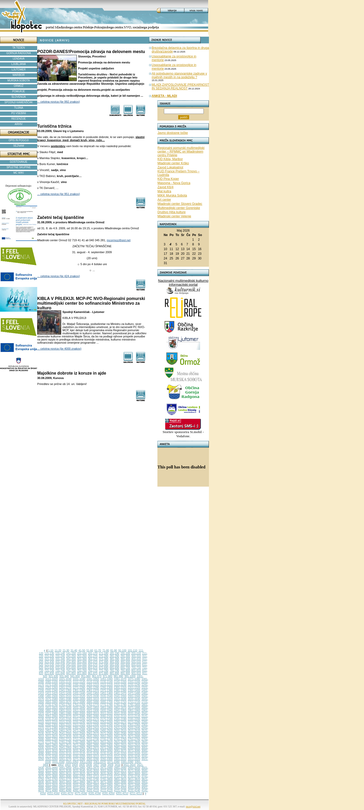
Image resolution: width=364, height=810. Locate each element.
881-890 (114, 673)
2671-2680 (134, 736)
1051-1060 (106, 679)
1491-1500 (51, 696)
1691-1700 (106, 702)
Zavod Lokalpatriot (170, 167)
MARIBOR (18, 75)
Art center (164, 199)
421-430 (49, 662)
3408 (103, 764)
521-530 (49, 664)
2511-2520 (134, 730)
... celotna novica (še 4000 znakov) (59, 348)
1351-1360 (79, 690)
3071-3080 (134, 750)
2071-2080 (79, 716)
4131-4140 (134, 790)
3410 (117, 764)
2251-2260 (106, 722)
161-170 (93, 653)
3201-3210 (92, 756)
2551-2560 (79, 733)
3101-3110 (65, 753)
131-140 (60, 653)
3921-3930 (65, 784)
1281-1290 (92, 687)
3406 (89, 764)
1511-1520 (79, 696)
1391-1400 (134, 690)
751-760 (82, 670)
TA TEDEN (18, 47)
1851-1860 (106, 707)
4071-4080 (51, 790)
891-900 (125, 673)
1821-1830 (65, 707)
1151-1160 (134, 682)
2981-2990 (120, 747)
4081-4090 (65, 790)
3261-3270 (65, 759)
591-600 (125, 664)
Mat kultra (164, 191)
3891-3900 (134, 782)
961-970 (96, 676)
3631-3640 (106, 773)
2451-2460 (51, 730)
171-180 (103, 653)
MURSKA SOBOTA (19, 80)
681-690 (114, 667)
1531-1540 (106, 696)
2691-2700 (51, 739)
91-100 (122, 650)
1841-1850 (92, 707)
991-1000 (129, 676)
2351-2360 (134, 724)
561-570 (93, 664)
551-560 (82, 664)
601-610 (136, 664)
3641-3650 (120, 773)
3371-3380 (113, 762)
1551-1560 (134, 696)
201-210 (136, 653)
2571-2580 (106, 733)
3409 (110, 764)
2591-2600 (134, 733)
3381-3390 (127, 762)
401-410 (136, 659)
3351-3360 (86, 762)
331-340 (60, 659)
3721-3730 (120, 776)
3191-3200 (79, 756)
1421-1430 (65, 693)
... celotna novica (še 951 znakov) (58, 193)
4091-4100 (79, 790)
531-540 (60, 664)
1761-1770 (92, 704)
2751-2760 (134, 739)
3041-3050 (92, 750)
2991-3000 (134, 747)
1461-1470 (120, 693)
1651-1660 (51, 702)
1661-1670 (65, 702)
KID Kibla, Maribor (170, 159)
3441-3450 (65, 767)
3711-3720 (106, 776)
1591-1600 (79, 699)
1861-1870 (120, 707)
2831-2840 (134, 742)
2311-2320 (79, 724)
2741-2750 (120, 739)
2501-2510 (120, 730)
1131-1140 (106, 682)
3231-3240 (134, 756)
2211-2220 (51, 722)
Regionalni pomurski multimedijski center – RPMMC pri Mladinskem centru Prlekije (181, 151)
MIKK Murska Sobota (172, 195)
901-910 (136, 673)
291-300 (125, 656)
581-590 (114, 664)
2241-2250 (92, 722)
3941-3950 (92, 784)
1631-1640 (134, 699)
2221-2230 (65, 722)
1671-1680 (79, 702)
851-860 (82, 673)
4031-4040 (106, 787)
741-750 (71, 670)
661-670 (93, 667)
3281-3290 (92, 759)
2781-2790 (65, 742)
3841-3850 (65, 782)
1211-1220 (106, 684)
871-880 (103, 673)
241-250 (71, 656)
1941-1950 (120, 710)
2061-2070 (65, 716)
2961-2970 (92, 747)
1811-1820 (51, 707)
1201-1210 (92, 684)
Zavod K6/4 (165, 187)
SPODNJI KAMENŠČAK (18, 102)
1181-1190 (65, 684)
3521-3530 (65, 770)
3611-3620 (79, 773)
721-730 (49, 670)
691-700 (125, 667)
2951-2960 (79, 747)
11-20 (58, 650)
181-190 (114, 653)
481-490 (114, 662)
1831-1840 (79, 707)
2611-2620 (51, 736)
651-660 (82, 667)
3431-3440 (51, 767)
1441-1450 (92, 693)
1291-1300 (106, 687)
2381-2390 (65, 727)
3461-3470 (92, 767)
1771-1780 (106, 704)
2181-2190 (120, 719)
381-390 (114, 659)
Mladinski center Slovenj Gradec (179, 204)
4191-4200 (108, 793)
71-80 (105, 650)
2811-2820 (106, 742)
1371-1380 (106, 690)
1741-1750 (65, 704)
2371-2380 (51, 727)
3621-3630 (92, 773)
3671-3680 (51, 776)
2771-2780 (51, 742)
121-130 (49, 653)
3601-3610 (65, 773)
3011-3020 (51, 750)
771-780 (103, 670)
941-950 (75, 676)
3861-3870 (92, 782)
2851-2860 (51, 744)
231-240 (60, 656)
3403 (68, 764)
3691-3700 (79, 776)
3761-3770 (65, 779)
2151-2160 (79, 719)
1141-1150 (120, 682)
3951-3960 (106, 784)
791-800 (125, 670)
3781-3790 (92, 779)
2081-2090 (92, 716)
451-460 (82, 662)
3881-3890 (120, 782)
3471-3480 (106, 767)
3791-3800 (106, 779)
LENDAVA (18, 58)
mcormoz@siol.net (118, 240)
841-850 (71, 673)
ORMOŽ (18, 85)
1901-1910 (65, 710)
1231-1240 (134, 684)
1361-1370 (92, 690)
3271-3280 (79, 759)
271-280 (103, 656)
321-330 (49, 659)
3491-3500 (134, 767)
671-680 (103, 667)
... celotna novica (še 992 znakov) (58, 101)
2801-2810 (92, 742)
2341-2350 (120, 724)
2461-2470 (65, 730)
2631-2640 (79, 736)
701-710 (136, 667)
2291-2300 (51, 724)
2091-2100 (106, 716)
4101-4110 (92, 790)
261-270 (93, 656)
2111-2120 (134, 716)
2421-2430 (120, 727)
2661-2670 (120, 736)
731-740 (60, 670)
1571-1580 (51, 699)
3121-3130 (92, 753)
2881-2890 (92, 744)
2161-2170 (92, 719)
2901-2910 (120, 744)
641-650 (71, 667)
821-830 (49, 673)
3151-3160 (134, 753)
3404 (75, 764)
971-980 (107, 676)
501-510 (136, 662)
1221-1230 (120, 684)
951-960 (86, 676)
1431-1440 (79, 693)
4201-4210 (122, 793)
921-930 (53, 676)
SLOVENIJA (18, 96)
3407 (96, 764)
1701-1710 (120, 702)
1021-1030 (65, 679)
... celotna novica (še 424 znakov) (58, 276)
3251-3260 (51, 759)
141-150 (71, 653)
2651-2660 (106, 736)
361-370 (93, 659)
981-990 (118, 676)
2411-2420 (106, 727)
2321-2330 (92, 724)
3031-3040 (79, 750)
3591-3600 (51, 773)
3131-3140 (106, 753)
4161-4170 (67, 793)
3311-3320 (134, 759)
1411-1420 (51, 693)
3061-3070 (120, 750)
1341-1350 (65, 690)
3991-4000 (51, 787)
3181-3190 (65, 756)
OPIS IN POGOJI (19, 140)
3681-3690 (65, 776)
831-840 (60, 673)
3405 (82, 764)
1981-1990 (65, 713)
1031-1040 (79, 679)
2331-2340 (106, 724)
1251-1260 (51, 687)
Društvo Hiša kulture (171, 212)
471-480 (103, 662)
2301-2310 (65, 724)
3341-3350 (72, 762)
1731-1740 (51, 704)
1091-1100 (51, 682)
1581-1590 (65, 699)
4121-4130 (120, 790)
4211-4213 (136, 793)
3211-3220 (106, 756)
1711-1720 (134, 702)
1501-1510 (65, 696)
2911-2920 (134, 744)
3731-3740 (134, 776)
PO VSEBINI (18, 113)
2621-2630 (65, 736)
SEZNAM (18, 145)
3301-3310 (120, 759)
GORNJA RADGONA (18, 53)
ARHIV (19, 124)
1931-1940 (106, 710)
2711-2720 (79, 739)
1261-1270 (65, 687)
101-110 (132, 650)
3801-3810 (120, 779)
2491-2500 (106, 730)
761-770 (93, 670)
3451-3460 (79, 767)
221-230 (49, 656)
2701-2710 (65, 739)
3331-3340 (58, 762)
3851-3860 (79, 782)
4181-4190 (94, 793)
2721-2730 (92, 739)
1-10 (50, 650)
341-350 (71, 659)
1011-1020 (51, 679)
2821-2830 (120, 742)
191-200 (125, 653)
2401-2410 (92, 727)
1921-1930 (92, 710)
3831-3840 (51, 782)
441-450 (71, 662)
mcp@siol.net (193, 806)
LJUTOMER (19, 69)
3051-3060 (106, 750)
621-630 (49, 667)
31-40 (74, 650)
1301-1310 (120, 687)
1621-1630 (120, 699)
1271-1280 (79, 687)
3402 (60, 764)
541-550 (71, 664)
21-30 (65, 650)
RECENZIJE (18, 118)
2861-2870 (65, 744)
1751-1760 (79, 704)
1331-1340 (51, 690)
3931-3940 (79, 784)
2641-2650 (92, 736)
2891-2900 (106, 744)
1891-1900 (51, 710)
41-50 (82, 650)
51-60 (89, 650)
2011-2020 (106, 713)
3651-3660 (134, 773)
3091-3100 (51, 753)
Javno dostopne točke (172, 133)
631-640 (60, 667)
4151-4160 (53, 793)
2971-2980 (106, 747)
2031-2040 (134, 713)
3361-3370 (99, 762)
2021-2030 (120, 713)
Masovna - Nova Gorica (173, 183)
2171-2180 (106, 719)
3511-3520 (51, 770)
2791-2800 (79, 742)
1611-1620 (106, 699)
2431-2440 (134, 727)
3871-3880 (106, 782)
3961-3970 (120, 784)
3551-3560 (106, 770)
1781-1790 (120, 704)
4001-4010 (65, 787)
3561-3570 (120, 770)
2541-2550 (65, 733)
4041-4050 (120, 787)
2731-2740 (106, 739)
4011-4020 (79, 787)
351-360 (82, 659)
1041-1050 (92, 679)
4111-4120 (106, 790)
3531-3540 (79, 770)
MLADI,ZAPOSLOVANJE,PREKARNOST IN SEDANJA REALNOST (180, 86)
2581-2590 (120, 733)
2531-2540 (51, 733)
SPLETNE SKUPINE (18, 167)
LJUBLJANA (18, 64)
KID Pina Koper (168, 179)
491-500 (125, 662)
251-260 (82, 656)
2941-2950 (65, 747)
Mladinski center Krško (173, 163)
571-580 (103, 664)
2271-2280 (134, 722)
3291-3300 (106, 759)
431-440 (60, 662)
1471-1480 (134, 693)
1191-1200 (79, 684)
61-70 (97, 650)
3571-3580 (134, 770)
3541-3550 (92, 770)
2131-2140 (51, 719)
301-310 (136, 656)
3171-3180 (51, 756)
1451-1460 (106, 693)
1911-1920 (79, 710)
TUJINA (18, 107)
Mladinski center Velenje (174, 216)
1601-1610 (92, 699)
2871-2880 (79, 744)
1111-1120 (79, 682)
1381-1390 (120, 690)
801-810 (136, 670)
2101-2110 (120, 716)
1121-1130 (92, 682)
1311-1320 (134, 687)
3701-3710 (92, 776)
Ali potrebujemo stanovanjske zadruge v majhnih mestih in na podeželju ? (179, 75)
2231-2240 (79, 722)
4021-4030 (92, 787)
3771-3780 (79, 779)
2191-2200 (134, 719)
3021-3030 (65, 750)
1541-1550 (120, 696)
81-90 (113, 650)
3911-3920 (51, 784)
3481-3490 (120, 767)
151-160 (82, 653)
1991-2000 (79, 713)
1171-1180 (51, 684)
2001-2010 (92, 713)
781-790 (114, 670)
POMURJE (18, 91)
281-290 (114, 656)
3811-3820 (134, 779)
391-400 (125, 659)
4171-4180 (81, 793)
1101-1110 (65, 682)
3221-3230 (120, 756)
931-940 (64, 676)
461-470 (93, 662)
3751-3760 (51, 779)
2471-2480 (79, 730)
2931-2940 (51, 747)
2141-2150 (65, 719)
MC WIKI (19, 172)
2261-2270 (120, 722)
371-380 (103, 659)
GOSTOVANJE (18, 161)
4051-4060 (134, 787)
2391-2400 (79, 727)
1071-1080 (134, 679)
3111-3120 (79, 753)
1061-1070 (120, 679)
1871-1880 (134, 707)
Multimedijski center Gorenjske (178, 208)
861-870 (93, 673)
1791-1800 (134, 704)
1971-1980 (51, 713)
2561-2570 (92, 733)
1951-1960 (134, 710)
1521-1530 (92, 696)
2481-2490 (92, 730)
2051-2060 (51, 716)
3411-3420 (129, 764)
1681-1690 (92, 702)
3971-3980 (134, 784)
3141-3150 (120, 753)
